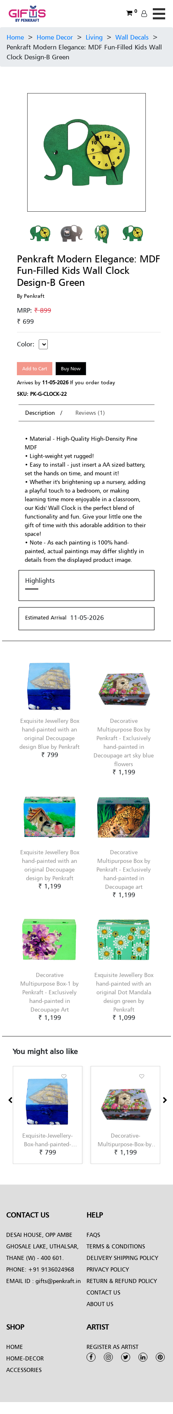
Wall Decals (132, 37)
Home (15, 37)
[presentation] (10, 1100)
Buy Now (71, 368)
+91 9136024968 (50, 1269)
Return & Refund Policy (121, 1280)
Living (94, 37)
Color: (26, 344)
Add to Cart (34, 368)
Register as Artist (112, 1346)
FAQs (93, 1234)
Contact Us (103, 1292)
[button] (15, 1164)
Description (40, 412)
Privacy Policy (107, 1269)
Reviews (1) (90, 412)
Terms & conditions (115, 1246)
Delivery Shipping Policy (122, 1257)
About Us (99, 1303)
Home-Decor (25, 1358)
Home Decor (55, 37)
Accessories (24, 1369)
